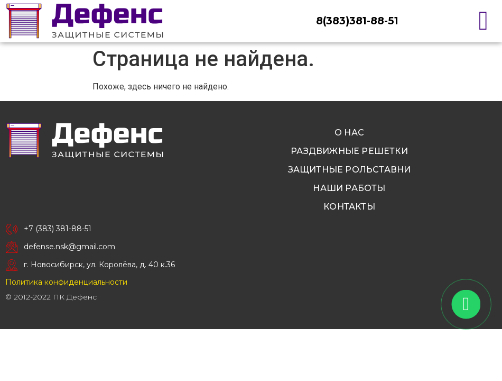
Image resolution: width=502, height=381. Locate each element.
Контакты (349, 207)
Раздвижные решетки (349, 151)
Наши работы (349, 188)
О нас (349, 133)
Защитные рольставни (349, 170)
